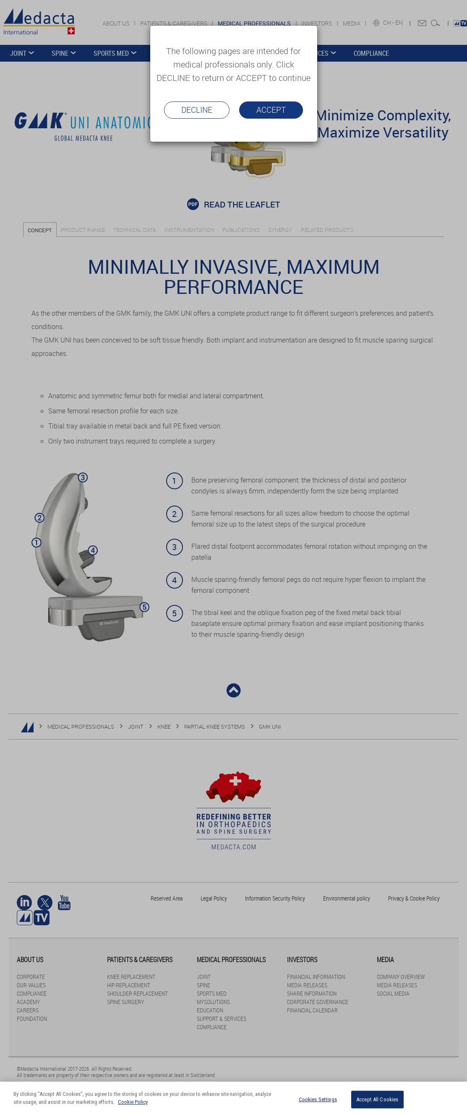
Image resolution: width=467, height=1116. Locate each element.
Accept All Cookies (377, 1099)
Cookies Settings (318, 1099)
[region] (233, 1099)
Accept (271, 109)
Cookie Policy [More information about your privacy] (133, 1102)
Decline (196, 109)
